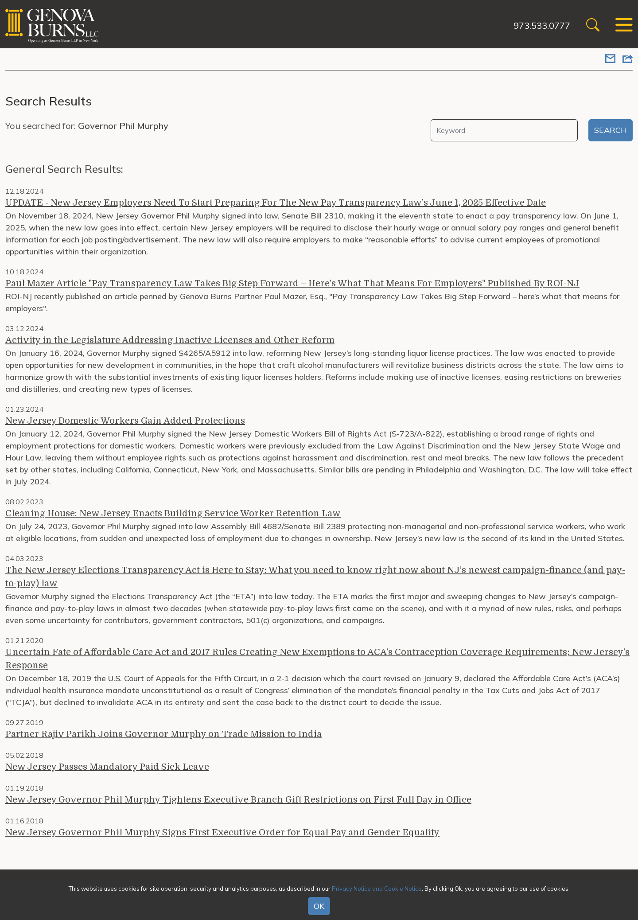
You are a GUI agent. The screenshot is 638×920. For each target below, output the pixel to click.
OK (319, 906)
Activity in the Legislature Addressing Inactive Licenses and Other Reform (170, 340)
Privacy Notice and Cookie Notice (377, 888)
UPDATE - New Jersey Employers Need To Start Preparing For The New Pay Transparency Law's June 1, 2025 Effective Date (275, 203)
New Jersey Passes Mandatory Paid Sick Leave (107, 767)
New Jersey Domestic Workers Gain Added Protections (125, 421)
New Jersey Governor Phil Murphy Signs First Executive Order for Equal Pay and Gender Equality (222, 832)
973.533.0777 (542, 25)
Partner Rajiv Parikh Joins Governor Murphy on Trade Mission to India (163, 734)
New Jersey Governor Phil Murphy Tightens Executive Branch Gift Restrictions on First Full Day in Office (238, 800)
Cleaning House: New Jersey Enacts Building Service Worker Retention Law (173, 513)
